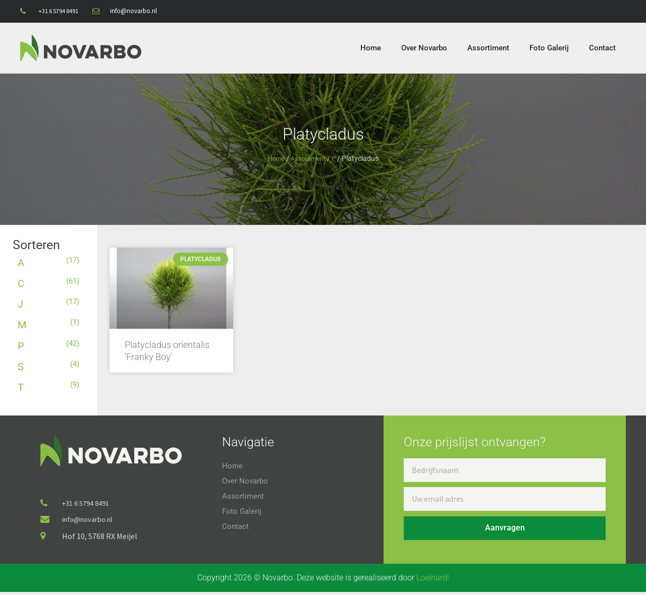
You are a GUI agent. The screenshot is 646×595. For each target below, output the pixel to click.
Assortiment (488, 47)
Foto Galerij (549, 47)
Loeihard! (432, 580)
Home (370, 47)
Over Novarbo (424, 47)
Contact (602, 47)
